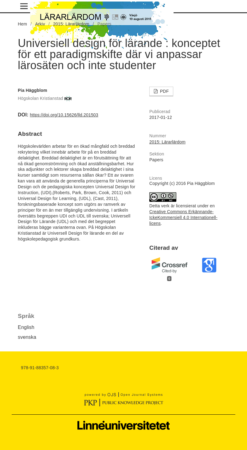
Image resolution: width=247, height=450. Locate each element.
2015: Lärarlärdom (71, 24)
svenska (27, 337)
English (26, 327)
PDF (164, 91)
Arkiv (40, 24)
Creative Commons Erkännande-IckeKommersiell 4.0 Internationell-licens (183, 217)
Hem (22, 24)
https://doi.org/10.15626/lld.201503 (64, 114)
